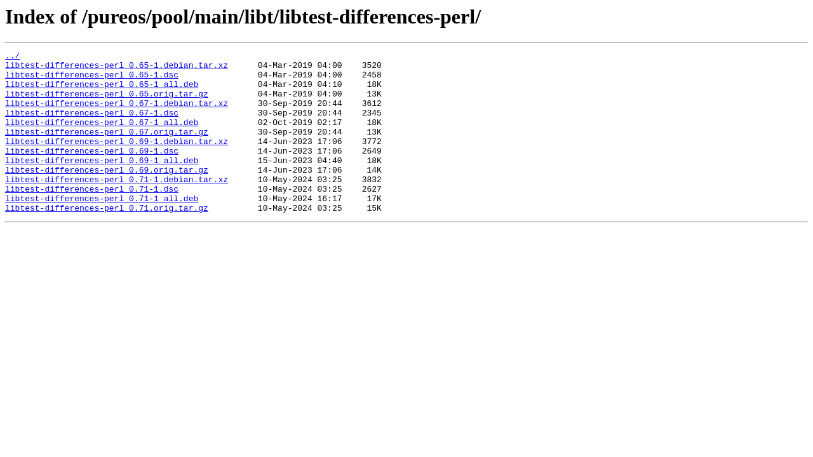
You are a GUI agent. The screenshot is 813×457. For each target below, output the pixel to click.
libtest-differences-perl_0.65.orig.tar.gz (106, 103)
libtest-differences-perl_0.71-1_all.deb (101, 228)
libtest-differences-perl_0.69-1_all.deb (101, 183)
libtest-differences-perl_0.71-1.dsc (91, 217)
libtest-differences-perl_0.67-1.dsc (91, 125)
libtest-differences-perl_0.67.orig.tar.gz (106, 148)
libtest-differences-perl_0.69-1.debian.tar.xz (116, 160)
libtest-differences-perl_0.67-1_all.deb (101, 137)
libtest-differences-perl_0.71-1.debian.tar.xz (116, 205)
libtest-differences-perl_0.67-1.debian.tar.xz (116, 114)
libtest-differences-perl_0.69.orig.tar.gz (106, 194)
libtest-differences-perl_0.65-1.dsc (91, 80)
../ (12, 57)
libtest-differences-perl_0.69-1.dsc (91, 171)
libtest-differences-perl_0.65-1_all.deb (101, 91)
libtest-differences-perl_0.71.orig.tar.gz (106, 240)
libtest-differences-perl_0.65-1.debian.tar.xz (116, 68)
